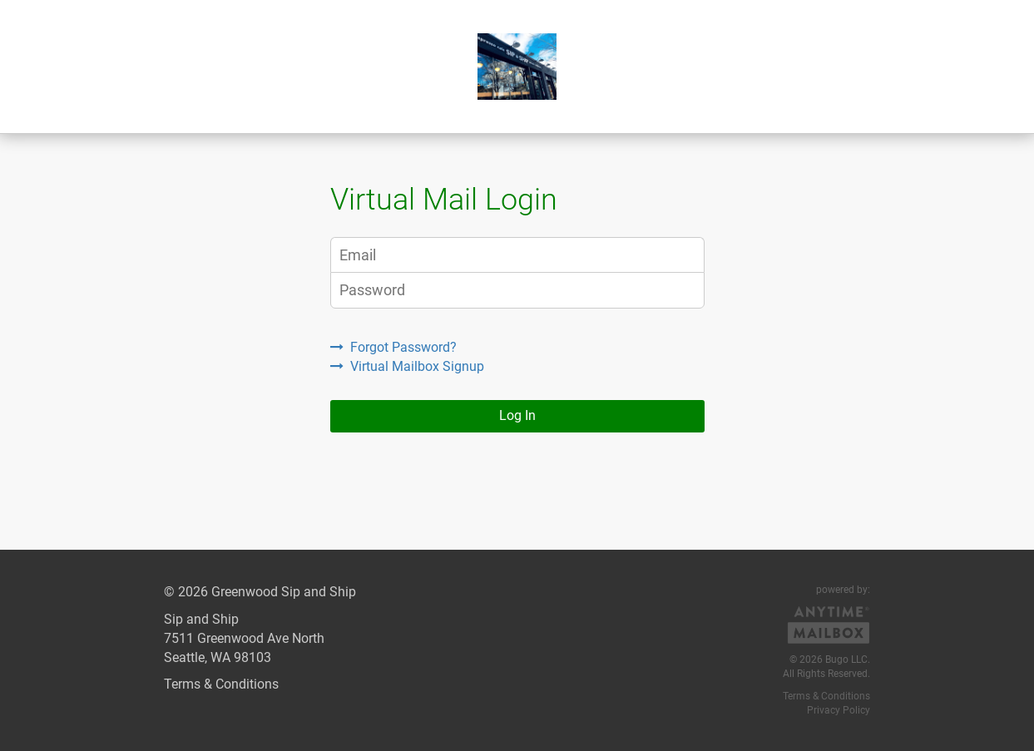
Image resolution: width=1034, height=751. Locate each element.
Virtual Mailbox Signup (407, 366)
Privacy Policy (838, 710)
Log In (517, 415)
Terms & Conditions (221, 684)
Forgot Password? (393, 347)
